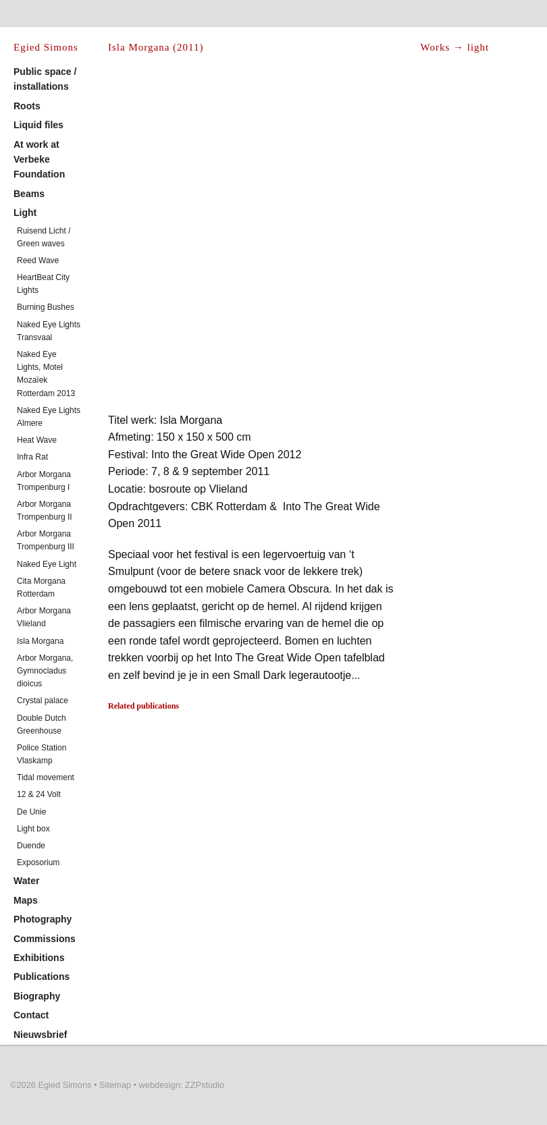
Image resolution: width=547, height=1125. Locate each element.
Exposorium (38, 862)
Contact (31, 1015)
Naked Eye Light (46, 564)
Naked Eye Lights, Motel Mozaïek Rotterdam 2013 (46, 374)
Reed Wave (38, 260)
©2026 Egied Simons (50, 1085)
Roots (27, 106)
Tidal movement (45, 777)
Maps (26, 900)
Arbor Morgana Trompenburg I (44, 481)
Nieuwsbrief (40, 1034)
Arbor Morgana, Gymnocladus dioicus (45, 670)
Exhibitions (39, 957)
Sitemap (115, 1085)
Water (26, 880)
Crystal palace (42, 700)
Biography (37, 996)
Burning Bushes (45, 307)
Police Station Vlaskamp (41, 754)
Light (25, 212)
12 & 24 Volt (39, 794)
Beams (29, 193)
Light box (33, 828)
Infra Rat (32, 457)
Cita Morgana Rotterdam (41, 587)
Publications (42, 976)
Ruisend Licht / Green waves (43, 237)
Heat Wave (37, 440)
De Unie (31, 812)
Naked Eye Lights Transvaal (48, 331)
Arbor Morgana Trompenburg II (44, 510)
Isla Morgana (40, 641)
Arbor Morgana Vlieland (44, 617)
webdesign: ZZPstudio (182, 1085)
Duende (31, 845)
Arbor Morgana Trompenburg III (45, 540)
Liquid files (38, 124)
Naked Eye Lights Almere (48, 417)
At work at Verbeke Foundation (39, 159)
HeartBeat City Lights (43, 284)
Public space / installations (45, 79)
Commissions (45, 938)
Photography (43, 919)
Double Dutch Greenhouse (41, 724)
